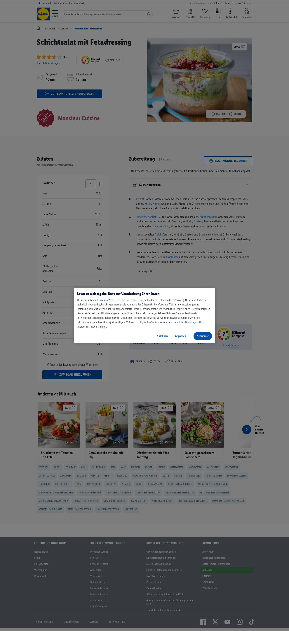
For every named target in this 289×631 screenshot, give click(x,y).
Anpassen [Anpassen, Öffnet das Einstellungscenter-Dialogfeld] (180, 336)
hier (103, 326)
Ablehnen (162, 336)
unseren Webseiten (109, 300)
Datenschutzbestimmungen (183, 322)
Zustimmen (202, 336)
